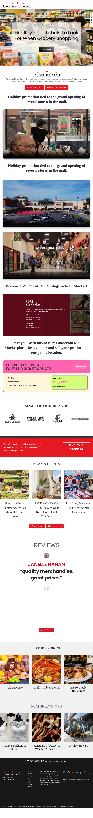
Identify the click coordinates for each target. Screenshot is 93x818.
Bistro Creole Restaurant (78, 696)
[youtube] (73, 779)
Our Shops (34, 14)
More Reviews (46, 637)
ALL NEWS (33, 531)
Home (30, 779)
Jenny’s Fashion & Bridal (14, 755)
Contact (79, 14)
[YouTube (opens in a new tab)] (91, 20)
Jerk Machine (15, 695)
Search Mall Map (34, 88)
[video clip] (46, 134)
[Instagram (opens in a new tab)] (91, 17)
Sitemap (54, 816)
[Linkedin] (91, 22)
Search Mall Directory (57, 88)
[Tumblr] (89, 779)
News (52, 14)
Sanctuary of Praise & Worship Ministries (46, 755)
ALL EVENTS (58, 531)
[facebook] (64, 779)
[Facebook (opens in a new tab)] (91, 14)
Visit (60, 14)
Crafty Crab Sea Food (46, 695)
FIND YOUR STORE (76, 451)
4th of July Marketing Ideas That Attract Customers (78, 511)
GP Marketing (69, 816)
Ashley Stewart (78, 753)
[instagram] (68, 779)
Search (30, 796)
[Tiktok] (81, 779)
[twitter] (77, 779)
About (69, 14)
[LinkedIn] (85, 779)
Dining (44, 14)
